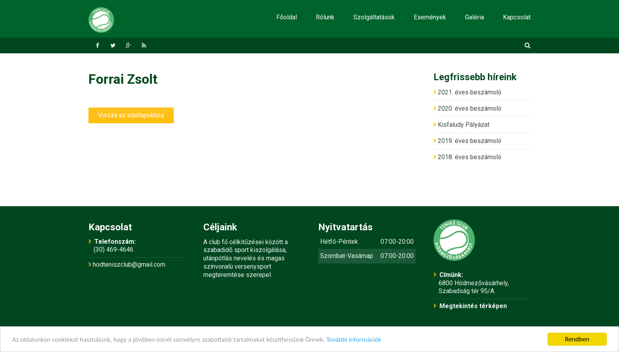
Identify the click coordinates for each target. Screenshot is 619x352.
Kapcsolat (517, 17)
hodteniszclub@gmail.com (129, 264)
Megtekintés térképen (473, 306)
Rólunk (325, 17)
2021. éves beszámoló (469, 92)
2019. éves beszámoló (469, 141)
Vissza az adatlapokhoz (131, 115)
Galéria (474, 17)
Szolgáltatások (374, 17)
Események (430, 17)
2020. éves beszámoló (469, 108)
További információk (353, 339)
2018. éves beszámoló (469, 157)
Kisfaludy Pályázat (464, 124)
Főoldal (286, 17)
